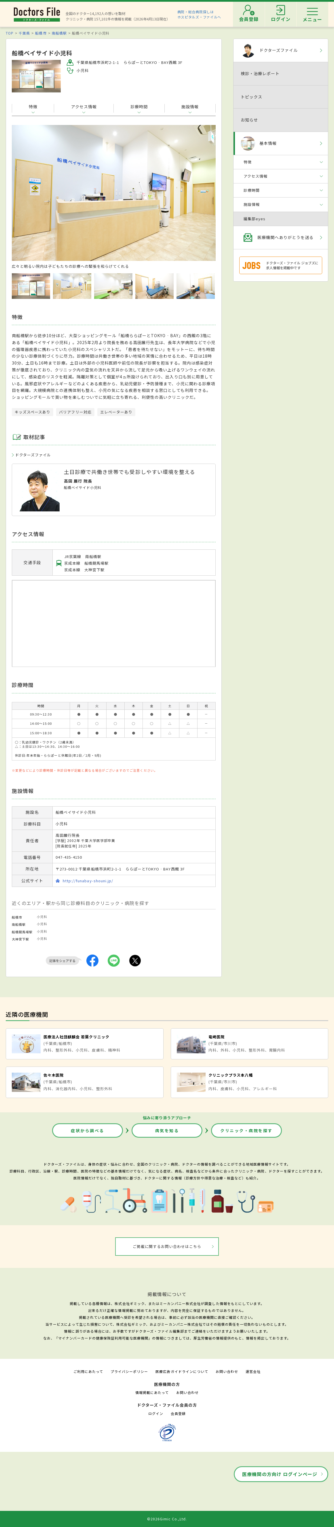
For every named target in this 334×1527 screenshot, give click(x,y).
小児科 (42, 916)
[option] (114, 197)
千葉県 (24, 33)
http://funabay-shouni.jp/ (88, 880)
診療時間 (139, 106)
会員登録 (178, 1413)
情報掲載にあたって (152, 1392)
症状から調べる (87, 1130)
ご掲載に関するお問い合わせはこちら (167, 1246)
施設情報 (190, 106)
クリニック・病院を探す (246, 1130)
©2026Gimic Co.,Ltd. (167, 1518)
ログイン (155, 1413)
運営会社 (253, 1371)
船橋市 (40, 33)
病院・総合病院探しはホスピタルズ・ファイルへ (199, 14)
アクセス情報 (84, 106)
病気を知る (167, 1130)
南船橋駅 (59, 33)
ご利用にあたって (88, 1371)
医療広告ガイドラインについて (181, 1371)
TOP (10, 33)
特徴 (33, 106)
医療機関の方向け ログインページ (279, 1474)
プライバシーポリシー (129, 1371)
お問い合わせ (227, 1371)
